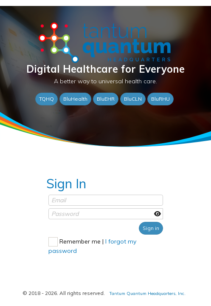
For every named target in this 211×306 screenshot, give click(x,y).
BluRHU (160, 97)
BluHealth (75, 97)
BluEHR (106, 97)
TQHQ (46, 97)
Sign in (151, 224)
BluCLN (133, 97)
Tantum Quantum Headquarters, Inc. (144, 294)
